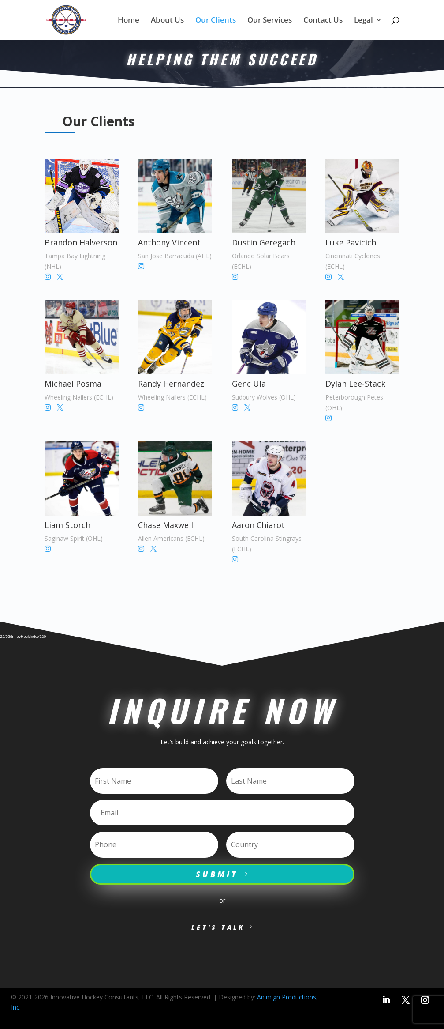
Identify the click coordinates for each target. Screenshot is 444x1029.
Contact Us (323, 21)
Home (128, 21)
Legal (363, 21)
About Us (167, 21)
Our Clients (215, 21)
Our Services (269, 21)
